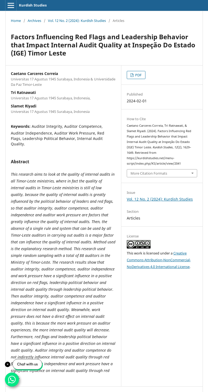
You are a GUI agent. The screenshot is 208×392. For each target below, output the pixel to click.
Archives (34, 20)
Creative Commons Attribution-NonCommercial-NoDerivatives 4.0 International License (159, 260)
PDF (138, 75)
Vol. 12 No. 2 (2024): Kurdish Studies (77, 20)
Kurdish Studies (33, 5)
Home (16, 20)
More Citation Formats (149, 173)
